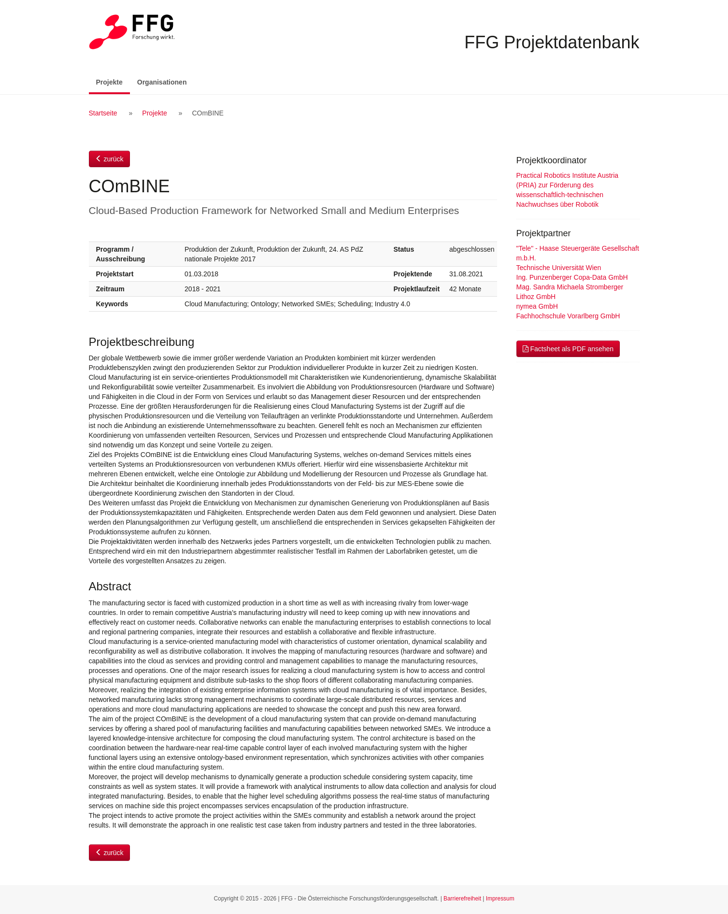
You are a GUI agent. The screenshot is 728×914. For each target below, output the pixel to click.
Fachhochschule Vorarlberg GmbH (568, 316)
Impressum (500, 898)
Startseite (103, 113)
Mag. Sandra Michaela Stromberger (570, 287)
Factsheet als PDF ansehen (568, 349)
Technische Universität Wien (558, 267)
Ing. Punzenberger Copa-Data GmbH (572, 277)
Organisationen (162, 82)
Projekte (113, 81)
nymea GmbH (537, 306)
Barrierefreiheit (462, 898)
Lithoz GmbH (536, 296)
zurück (109, 159)
